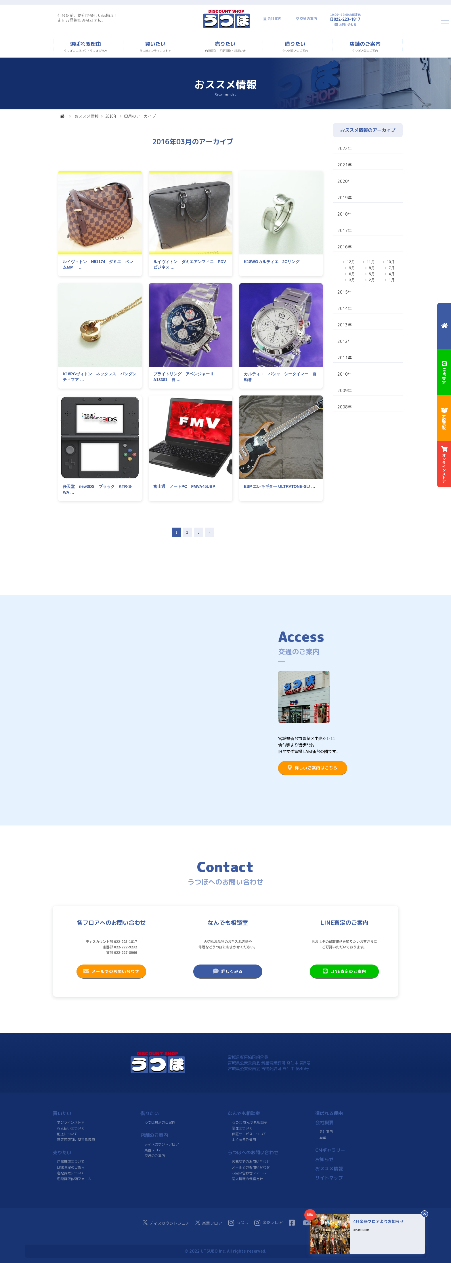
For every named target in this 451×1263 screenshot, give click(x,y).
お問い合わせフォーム (249, 1173)
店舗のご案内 (154, 1135)
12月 (351, 262)
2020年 (344, 181)
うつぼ (238, 1222)
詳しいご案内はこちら (313, 768)
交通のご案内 (154, 1155)
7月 (392, 268)
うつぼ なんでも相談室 (249, 1122)
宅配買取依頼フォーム (74, 1178)
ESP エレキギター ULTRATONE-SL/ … (279, 486)
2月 (372, 280)
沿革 (322, 1137)
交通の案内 (308, 18)
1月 (392, 280)
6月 (352, 274)
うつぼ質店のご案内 (159, 1122)
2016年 (111, 116)
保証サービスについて (249, 1133)
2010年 (344, 374)
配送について (67, 1133)
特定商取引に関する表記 (76, 1139)
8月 (372, 268)
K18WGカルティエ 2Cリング (272, 261)
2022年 (344, 148)
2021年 (344, 165)
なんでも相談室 (244, 1113)
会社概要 (324, 1122)
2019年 (344, 197)
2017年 (344, 230)
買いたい (62, 1113)
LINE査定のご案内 (344, 971)
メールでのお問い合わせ (111, 971)
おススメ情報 (86, 116)
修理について (242, 1128)
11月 (370, 262)
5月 (372, 274)
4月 (392, 274)
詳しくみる (228, 971)
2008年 (344, 407)
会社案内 (274, 18)
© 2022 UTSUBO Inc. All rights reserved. (225, 1251)
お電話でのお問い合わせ (251, 1161)
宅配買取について (71, 1173)
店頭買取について (71, 1161)
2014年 (344, 308)
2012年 (344, 341)
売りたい (62, 1152)
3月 (352, 280)
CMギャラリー (330, 1150)
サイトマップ (329, 1178)
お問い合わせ (347, 24)
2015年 (344, 292)
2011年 (344, 357)
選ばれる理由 (329, 1113)
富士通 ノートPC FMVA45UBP (184, 486)
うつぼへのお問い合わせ (253, 1152)
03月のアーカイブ (140, 116)
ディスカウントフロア (161, 1144)
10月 (391, 262)
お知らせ (324, 1159)
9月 (352, 268)
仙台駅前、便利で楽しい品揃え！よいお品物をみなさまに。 (88, 18)
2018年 (344, 214)
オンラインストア (71, 1122)
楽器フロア (153, 1150)
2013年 (344, 325)
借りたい (149, 1113)
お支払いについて (71, 1128)
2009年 (344, 390)
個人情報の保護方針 (247, 1178)
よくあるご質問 (244, 1139)
